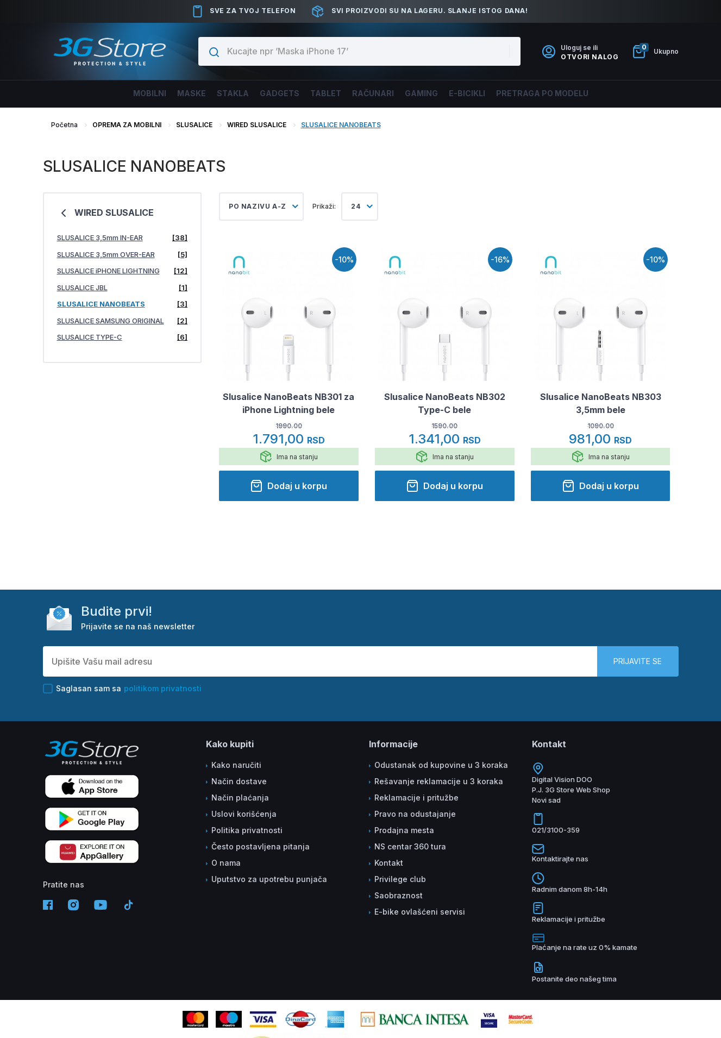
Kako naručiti (236, 765)
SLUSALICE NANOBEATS (341, 125)
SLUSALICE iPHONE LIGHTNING (122, 271)
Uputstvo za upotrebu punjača (269, 879)
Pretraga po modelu (575, 93)
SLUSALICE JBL (122, 288)
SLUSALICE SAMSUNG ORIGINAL (122, 321)
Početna (64, 125)
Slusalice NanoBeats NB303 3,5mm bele (600, 403)
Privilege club (400, 879)
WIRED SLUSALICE (257, 125)
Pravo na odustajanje (415, 813)
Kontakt (388, 862)
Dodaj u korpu (288, 485)
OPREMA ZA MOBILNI (126, 125)
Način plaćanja (240, 797)
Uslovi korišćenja (244, 813)
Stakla (213, 93)
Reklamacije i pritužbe (416, 797)
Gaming (435, 93)
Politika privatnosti (247, 830)
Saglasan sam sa (122, 688)
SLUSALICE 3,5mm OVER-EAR (122, 254)
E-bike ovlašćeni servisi (419, 911)
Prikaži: (324, 206)
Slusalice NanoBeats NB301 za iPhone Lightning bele (288, 403)
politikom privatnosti (163, 688)
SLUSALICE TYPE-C (122, 337)
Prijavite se (637, 661)
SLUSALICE (194, 125)
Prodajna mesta (404, 830)
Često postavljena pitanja (260, 846)
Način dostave (239, 781)
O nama (226, 862)
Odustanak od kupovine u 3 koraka (441, 765)
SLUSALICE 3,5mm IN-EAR (122, 238)
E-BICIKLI (489, 93)
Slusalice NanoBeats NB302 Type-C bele (444, 403)
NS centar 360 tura (410, 846)
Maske (163, 93)
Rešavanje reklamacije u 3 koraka (438, 781)
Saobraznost (398, 895)
